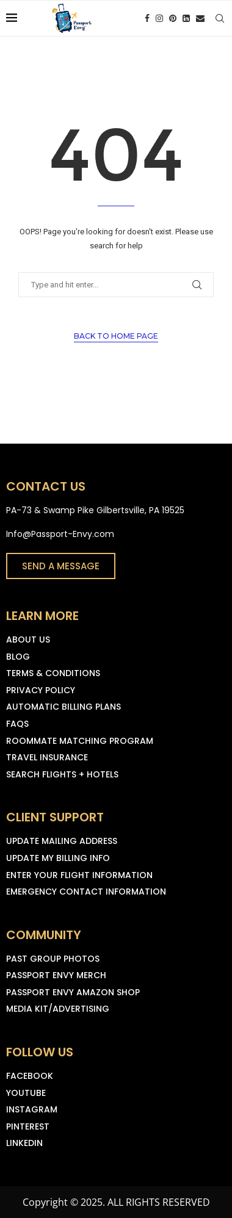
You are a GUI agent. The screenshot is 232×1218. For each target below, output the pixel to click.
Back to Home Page (116, 336)
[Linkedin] (186, 18)
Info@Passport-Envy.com (60, 534)
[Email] (200, 18)
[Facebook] (147, 18)
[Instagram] (159, 18)
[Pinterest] (172, 18)
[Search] (220, 18)
